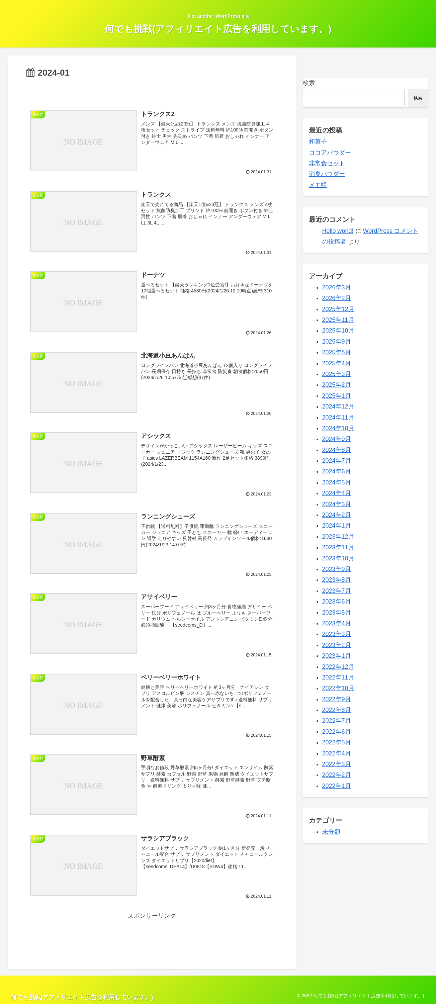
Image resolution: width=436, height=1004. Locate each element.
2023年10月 (338, 558)
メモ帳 (318, 185)
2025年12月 (338, 309)
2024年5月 (336, 482)
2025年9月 (336, 341)
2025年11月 (338, 319)
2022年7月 (336, 720)
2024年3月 (336, 504)
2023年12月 (338, 536)
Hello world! (338, 230)
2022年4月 (336, 753)
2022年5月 (336, 742)
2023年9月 (336, 569)
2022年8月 (336, 710)
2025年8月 (336, 352)
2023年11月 (338, 547)
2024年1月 (336, 525)
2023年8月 (336, 579)
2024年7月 (336, 460)
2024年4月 (336, 493)
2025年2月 (336, 384)
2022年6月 (336, 731)
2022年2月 (336, 774)
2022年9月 (336, 699)
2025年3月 (336, 374)
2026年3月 (336, 287)
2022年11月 (338, 677)
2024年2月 (336, 515)
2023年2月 (336, 645)
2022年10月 (338, 688)
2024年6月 (336, 471)
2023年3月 (336, 634)
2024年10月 (338, 428)
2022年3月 (336, 764)
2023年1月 (336, 655)
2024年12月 (338, 406)
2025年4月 (336, 363)
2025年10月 (338, 330)
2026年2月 (336, 298)
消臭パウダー (327, 174)
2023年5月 (336, 612)
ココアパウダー (330, 152)
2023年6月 (336, 601)
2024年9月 (336, 439)
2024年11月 (338, 417)
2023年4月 (336, 623)
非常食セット (327, 163)
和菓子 (318, 141)
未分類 (331, 831)
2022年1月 (336, 786)
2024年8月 (336, 450)
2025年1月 (336, 395)
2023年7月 (336, 590)
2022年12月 (338, 666)
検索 (309, 83)
